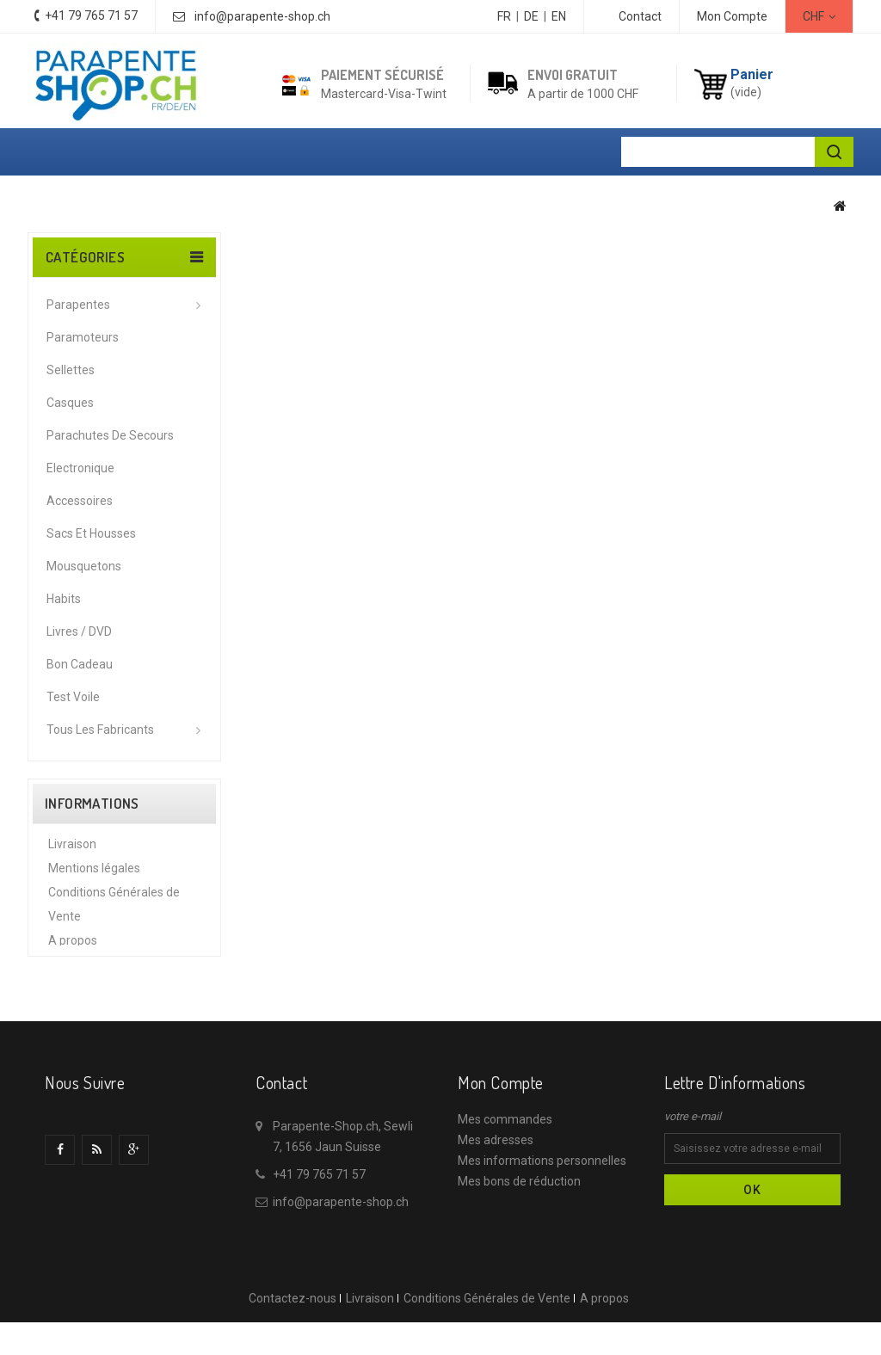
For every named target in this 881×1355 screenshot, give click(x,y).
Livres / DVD (79, 631)
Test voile (73, 697)
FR (504, 16)
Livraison (72, 852)
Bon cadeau (79, 664)
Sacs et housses (91, 533)
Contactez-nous (292, 1345)
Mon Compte (732, 16)
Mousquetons (83, 566)
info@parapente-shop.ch (262, 16)
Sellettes (70, 370)
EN (558, 16)
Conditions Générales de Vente (487, 1345)
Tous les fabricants (100, 729)
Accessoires (79, 501)
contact (640, 16)
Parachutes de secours (110, 435)
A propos (72, 948)
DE (531, 16)
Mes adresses (495, 1204)
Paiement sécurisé (382, 74)
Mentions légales (94, 876)
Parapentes (78, 304)
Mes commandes (505, 1184)
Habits (63, 599)
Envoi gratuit (572, 74)
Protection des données (112, 972)
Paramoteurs (82, 337)
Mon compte (501, 1147)
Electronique (80, 468)
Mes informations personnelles (542, 1225)
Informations (92, 803)
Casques (70, 403)
